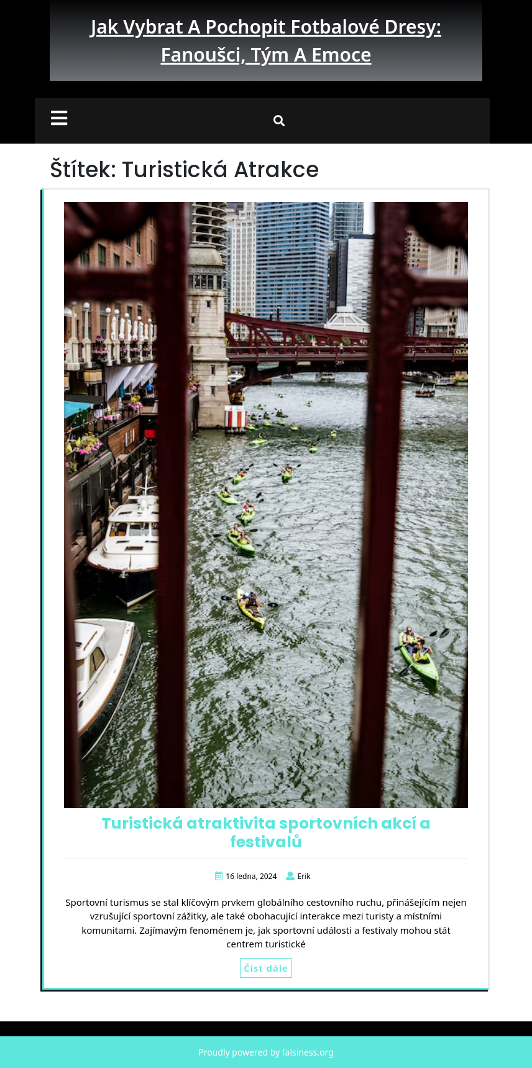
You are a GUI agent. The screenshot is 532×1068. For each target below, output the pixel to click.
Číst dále (266, 968)
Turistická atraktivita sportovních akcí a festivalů (266, 833)
